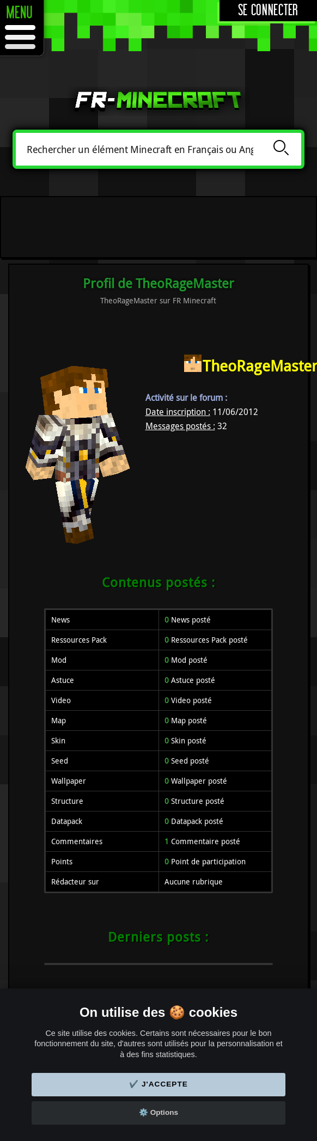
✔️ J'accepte (158, 1084)
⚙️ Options (158, 1112)
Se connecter (268, 11)
